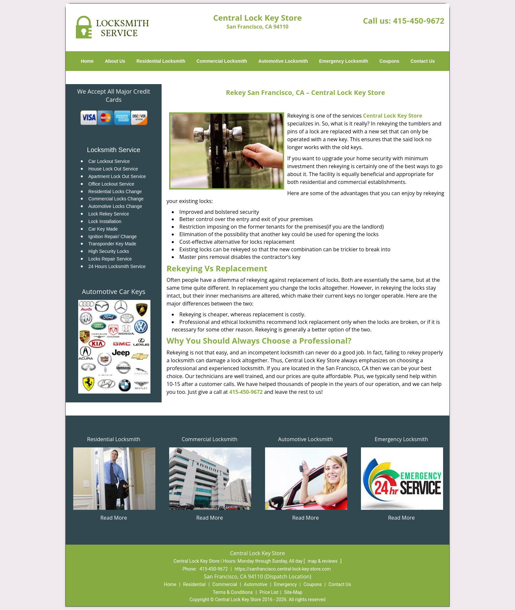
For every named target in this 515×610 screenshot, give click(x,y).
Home (87, 61)
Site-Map (293, 592)
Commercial (225, 584)
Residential (194, 584)
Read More (113, 517)
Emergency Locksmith (343, 61)
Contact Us (423, 61)
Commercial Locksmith (221, 61)
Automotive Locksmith (283, 61)
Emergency (285, 584)
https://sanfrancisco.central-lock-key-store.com (283, 569)
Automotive (255, 584)
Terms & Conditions (233, 592)
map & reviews (323, 561)
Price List (269, 592)
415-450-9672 (418, 21)
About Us (115, 61)
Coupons (389, 61)
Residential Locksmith (161, 61)
